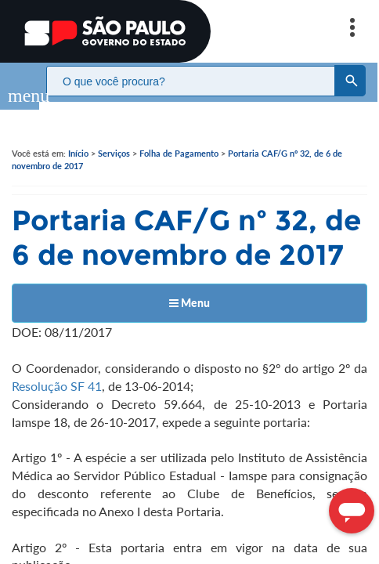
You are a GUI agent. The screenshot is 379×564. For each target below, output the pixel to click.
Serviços (114, 137)
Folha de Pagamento (178, 137)
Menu (189, 287)
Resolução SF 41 (57, 370)
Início (78, 137)
